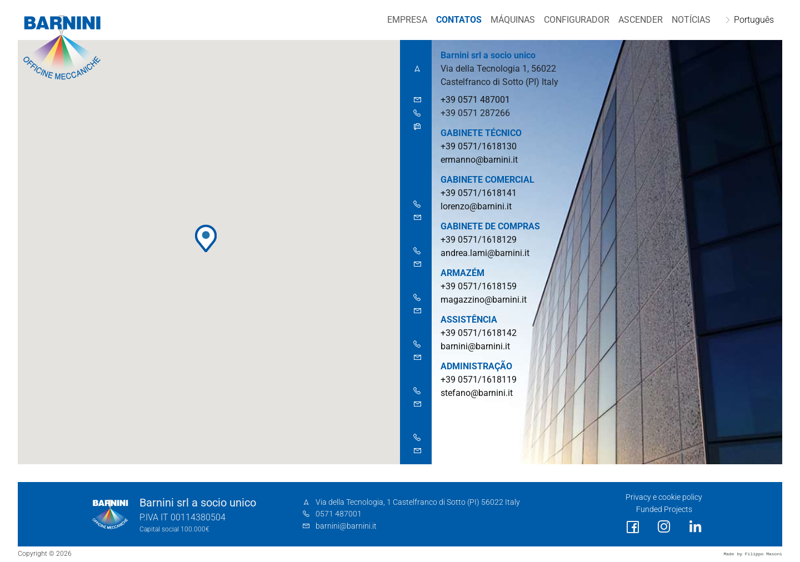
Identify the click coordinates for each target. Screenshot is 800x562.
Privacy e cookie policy (664, 497)
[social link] (633, 527)
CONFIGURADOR (576, 19)
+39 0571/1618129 (479, 239)
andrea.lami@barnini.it (485, 253)
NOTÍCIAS (690, 19)
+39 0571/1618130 (479, 146)
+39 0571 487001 (475, 99)
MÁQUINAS (512, 19)
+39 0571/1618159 (479, 286)
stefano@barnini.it (477, 393)
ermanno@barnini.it (479, 159)
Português (753, 19)
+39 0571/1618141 (479, 193)
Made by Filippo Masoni (752, 554)
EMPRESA (407, 19)
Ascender (640, 19)
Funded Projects (664, 509)
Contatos (458, 19)
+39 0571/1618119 (479, 379)
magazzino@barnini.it (484, 299)
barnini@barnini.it (475, 346)
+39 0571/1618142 (479, 333)
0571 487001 (339, 514)
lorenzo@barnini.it (476, 206)
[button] (206, 238)
